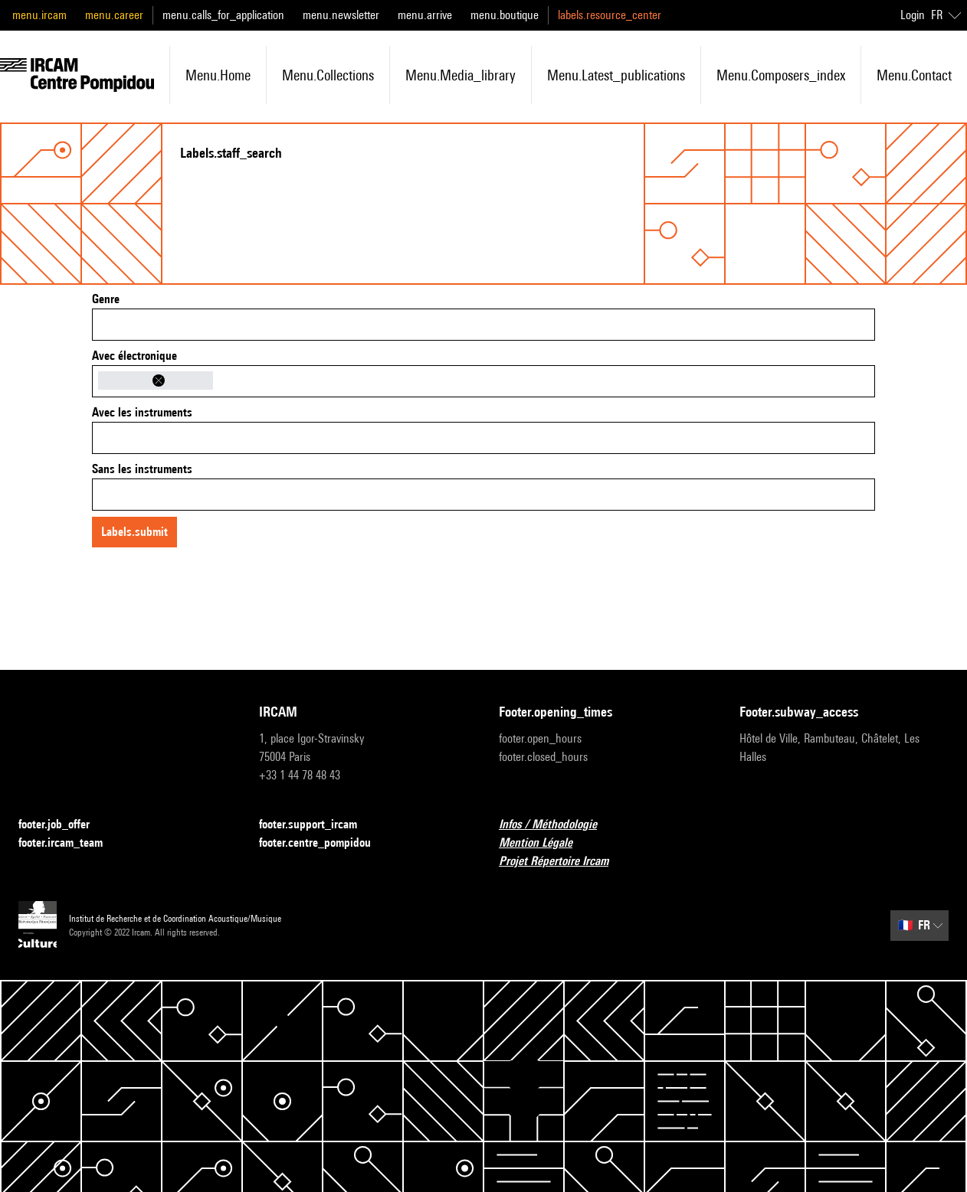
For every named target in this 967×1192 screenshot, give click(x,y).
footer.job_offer (63, 825)
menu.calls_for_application (223, 15)
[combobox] (483, 325)
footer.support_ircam (317, 825)
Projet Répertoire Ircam (563, 862)
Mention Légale (545, 843)
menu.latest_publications (616, 75)
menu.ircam (39, 15)
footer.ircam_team (69, 843)
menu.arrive (425, 15)
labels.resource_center (609, 15)
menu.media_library (460, 75)
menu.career (114, 15)
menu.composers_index (780, 75)
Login (912, 15)
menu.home (218, 75)
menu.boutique (504, 15)
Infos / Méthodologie (557, 825)
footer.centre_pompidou (324, 843)
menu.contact (914, 75)
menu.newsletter (341, 15)
